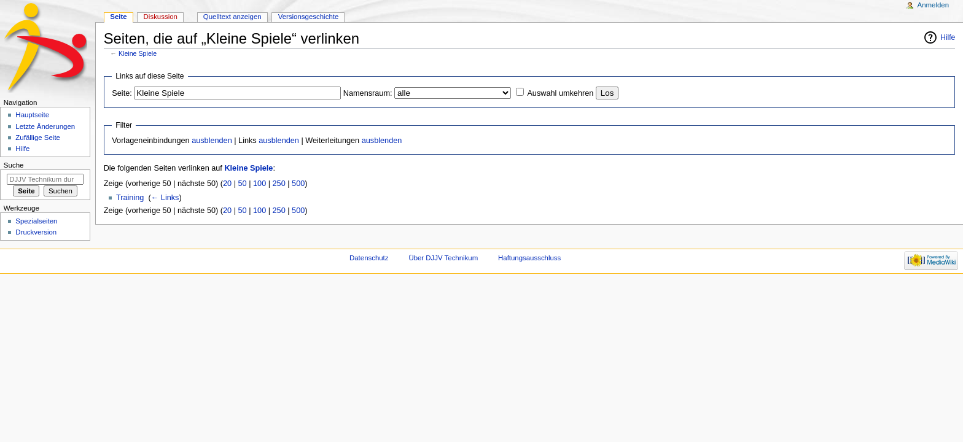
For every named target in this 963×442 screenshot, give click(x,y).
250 (279, 183)
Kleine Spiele (138, 53)
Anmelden (933, 5)
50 (242, 183)
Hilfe (947, 37)
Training (130, 197)
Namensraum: (367, 93)
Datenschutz (369, 258)
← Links (165, 197)
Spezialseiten (36, 221)
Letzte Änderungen (45, 126)
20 (227, 183)
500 (298, 183)
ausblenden (212, 140)
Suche (14, 165)
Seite (118, 16)
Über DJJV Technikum (443, 258)
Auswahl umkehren (560, 93)
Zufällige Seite (37, 137)
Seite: (121, 93)
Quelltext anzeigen (232, 16)
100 (259, 183)
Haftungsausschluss (529, 258)
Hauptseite (32, 114)
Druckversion (36, 232)
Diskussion (160, 16)
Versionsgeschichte (308, 16)
